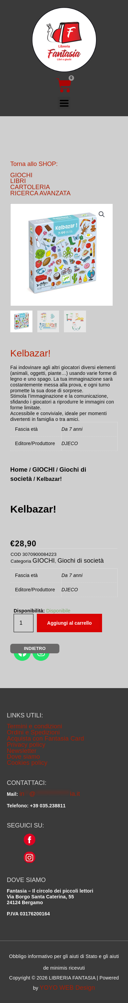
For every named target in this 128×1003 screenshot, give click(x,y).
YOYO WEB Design (67, 987)
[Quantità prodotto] (23, 623)
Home (19, 469)
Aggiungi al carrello (69, 623)
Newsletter (22, 750)
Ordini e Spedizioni (33, 732)
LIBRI (18, 181)
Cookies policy (27, 762)
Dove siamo (23, 756)
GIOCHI (21, 175)
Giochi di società (80, 560)
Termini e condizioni (34, 726)
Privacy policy (26, 744)
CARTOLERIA (30, 187)
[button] (102, 214)
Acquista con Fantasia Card (45, 738)
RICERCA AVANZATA (40, 193)
